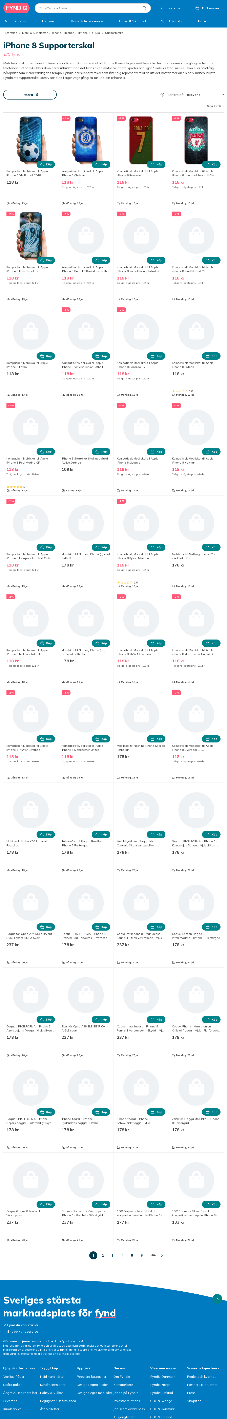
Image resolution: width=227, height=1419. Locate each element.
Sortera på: (176, 95)
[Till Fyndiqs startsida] (16, 8)
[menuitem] (16, 21)
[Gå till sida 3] (113, 1255)
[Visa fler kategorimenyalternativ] (222, 21)
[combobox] (93, 8)
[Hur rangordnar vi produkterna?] (162, 94)
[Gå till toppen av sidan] (217, 1299)
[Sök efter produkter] (144, 8)
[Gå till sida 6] (142, 1255)
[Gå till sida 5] (132, 1255)
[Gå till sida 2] (103, 1255)
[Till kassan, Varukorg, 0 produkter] (207, 8)
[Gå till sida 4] (122, 1255)
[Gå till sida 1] (93, 1255)
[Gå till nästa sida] (156, 1255)
